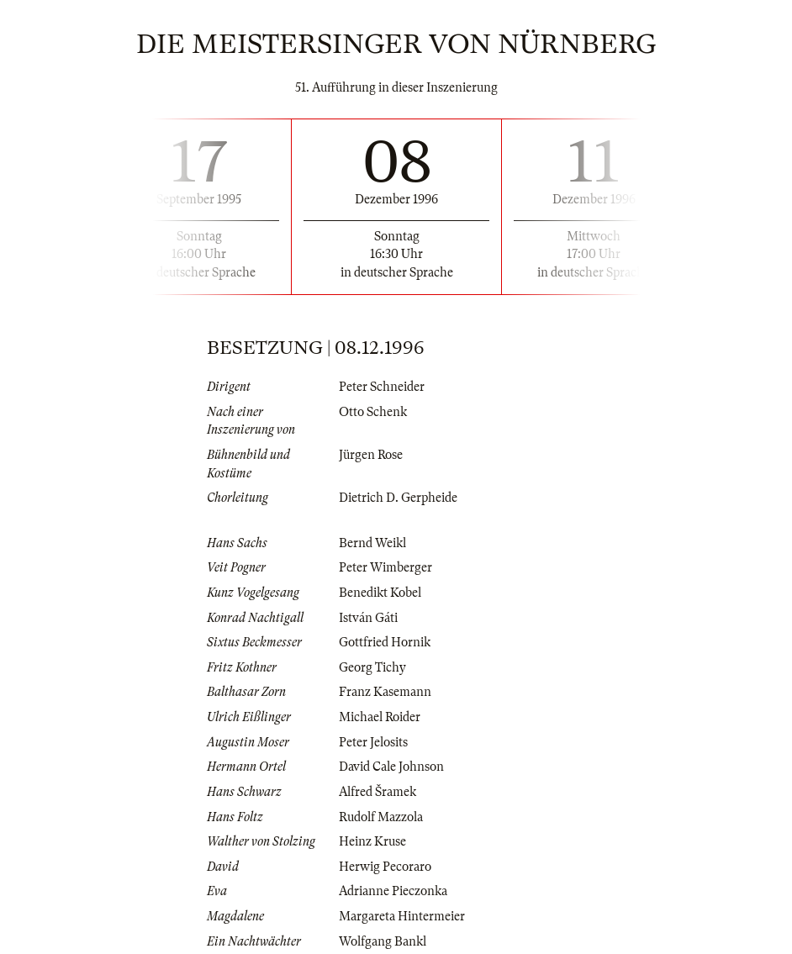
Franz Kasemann (385, 691)
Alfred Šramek (377, 792)
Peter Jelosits (373, 742)
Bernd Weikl (372, 543)
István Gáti (368, 618)
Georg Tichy (372, 667)
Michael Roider (379, 717)
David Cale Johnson (391, 766)
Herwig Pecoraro (385, 866)
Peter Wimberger (385, 567)
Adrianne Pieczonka (393, 891)
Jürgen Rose (371, 454)
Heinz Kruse (372, 841)
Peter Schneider (382, 386)
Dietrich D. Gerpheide (398, 497)
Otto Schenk (373, 412)
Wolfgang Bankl (382, 941)
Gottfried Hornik (384, 642)
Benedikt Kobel (380, 592)
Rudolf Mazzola (381, 817)
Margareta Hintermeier (402, 916)
